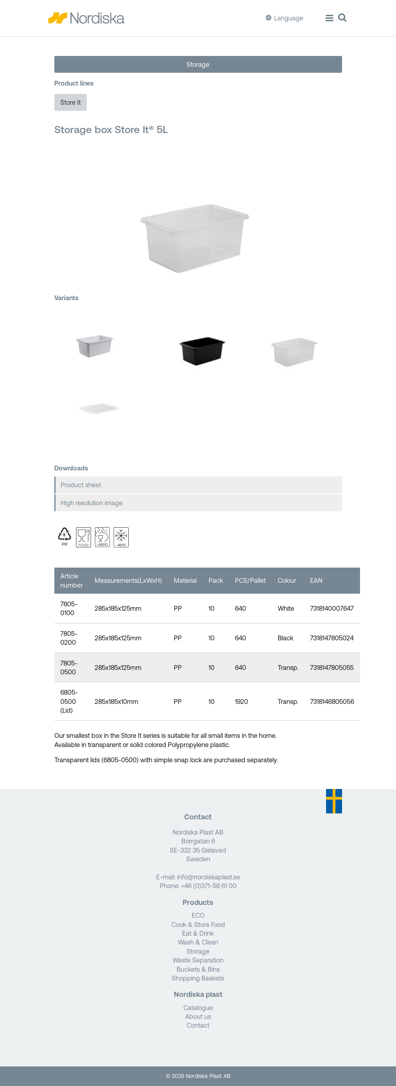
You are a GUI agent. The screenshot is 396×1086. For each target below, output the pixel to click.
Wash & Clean (198, 942)
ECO (198, 915)
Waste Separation (198, 960)
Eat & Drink (198, 933)
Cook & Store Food (198, 924)
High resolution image (92, 502)
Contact (198, 1025)
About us (198, 1016)
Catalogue (198, 1007)
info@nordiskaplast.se (208, 877)
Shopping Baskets (198, 978)
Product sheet (81, 484)
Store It (70, 102)
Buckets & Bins (198, 969)
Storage (198, 64)
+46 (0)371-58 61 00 (209, 885)
